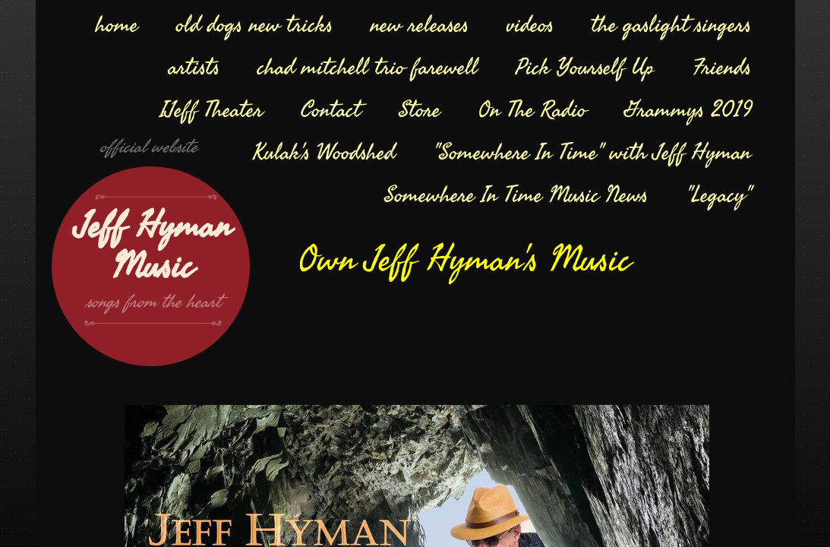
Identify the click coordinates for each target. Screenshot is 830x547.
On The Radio (532, 110)
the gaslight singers (671, 25)
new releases (420, 25)
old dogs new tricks (254, 25)
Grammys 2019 (687, 110)
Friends (722, 67)
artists (194, 67)
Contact (331, 110)
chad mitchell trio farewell (367, 67)
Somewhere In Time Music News (516, 195)
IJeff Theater (211, 110)
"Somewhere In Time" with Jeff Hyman (592, 153)
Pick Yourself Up (585, 67)
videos (530, 25)
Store (419, 110)
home (117, 25)
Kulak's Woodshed (324, 153)
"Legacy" (718, 195)
